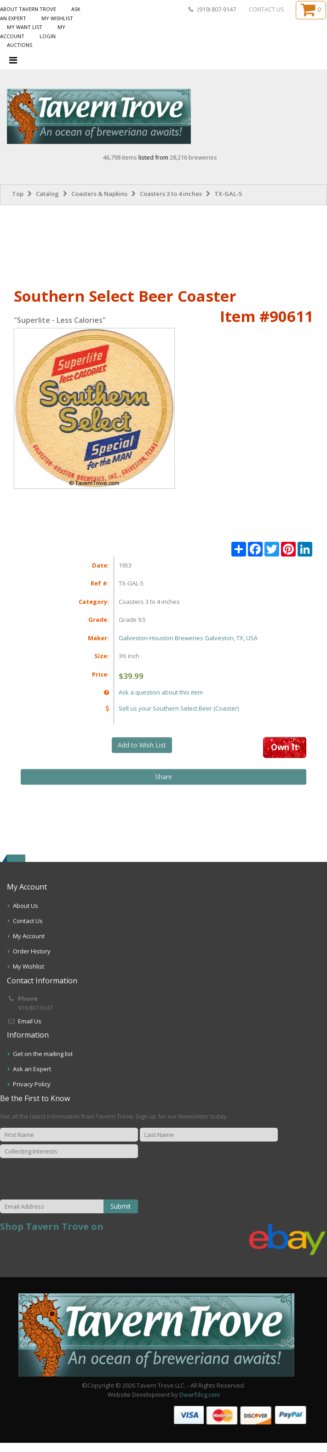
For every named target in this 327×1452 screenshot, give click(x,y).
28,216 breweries (193, 157)
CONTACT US (266, 9)
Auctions (19, 44)
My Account (29, 936)
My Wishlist (57, 18)
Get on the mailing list (43, 1054)
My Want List (24, 26)
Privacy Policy (32, 1084)
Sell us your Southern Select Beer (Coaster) (179, 708)
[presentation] (98, 1179)
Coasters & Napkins (99, 193)
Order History (32, 951)
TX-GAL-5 (228, 193)
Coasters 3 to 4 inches (171, 193)
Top (17, 193)
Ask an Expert (32, 1069)
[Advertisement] (163, 244)
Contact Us (28, 921)
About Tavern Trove (28, 9)
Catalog (47, 193)
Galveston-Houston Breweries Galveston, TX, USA (188, 638)
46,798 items (120, 157)
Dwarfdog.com (199, 1394)
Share (163, 776)
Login (48, 36)
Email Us (29, 1021)
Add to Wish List (142, 744)
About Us (25, 905)
